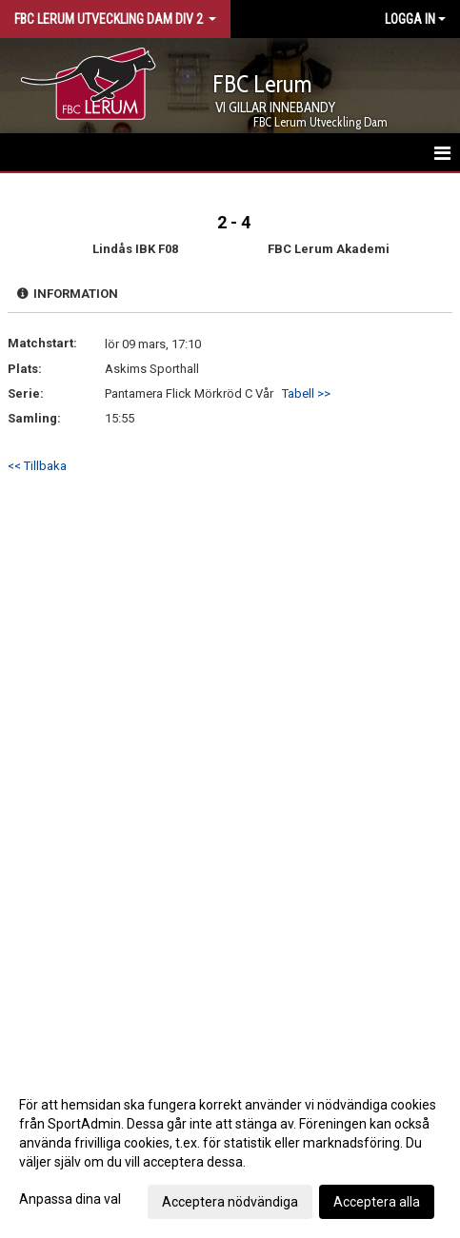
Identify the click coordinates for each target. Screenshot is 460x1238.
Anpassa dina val (70, 1199)
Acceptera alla (376, 1201)
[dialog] (230, 1152)
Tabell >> (306, 393)
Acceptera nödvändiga (230, 1201)
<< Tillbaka (37, 466)
